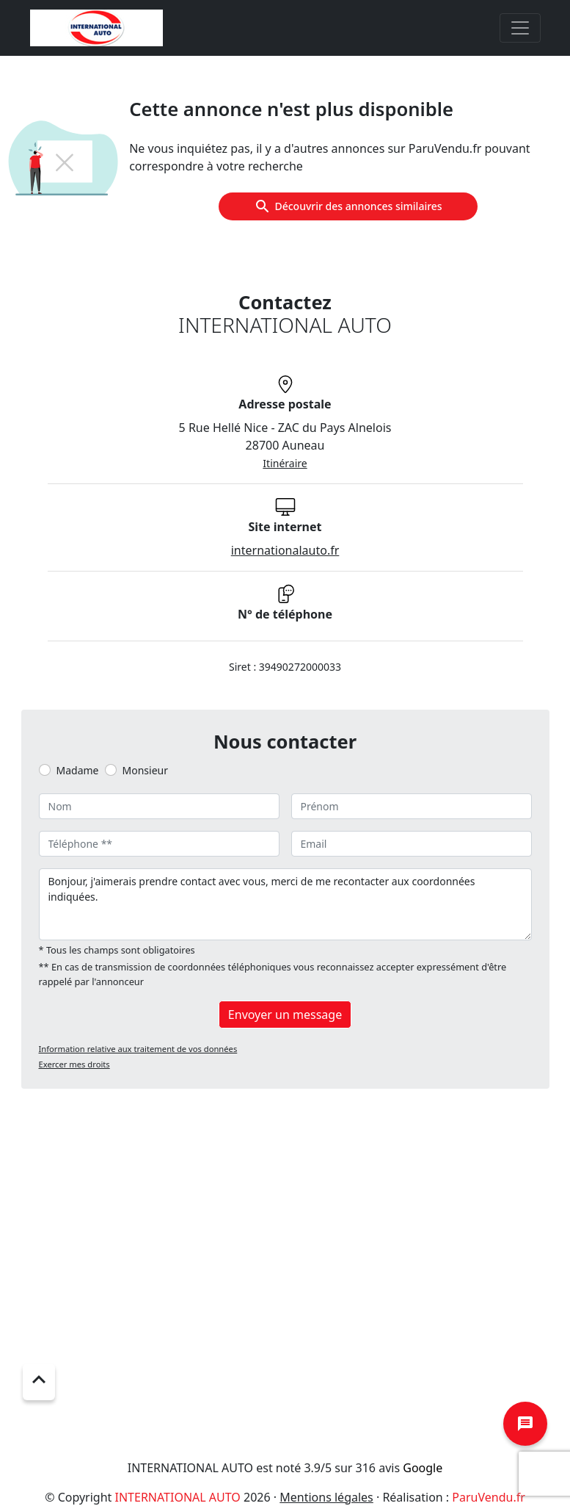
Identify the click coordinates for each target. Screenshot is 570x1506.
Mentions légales (326, 1497)
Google (422, 1468)
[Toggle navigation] (520, 28)
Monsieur (145, 770)
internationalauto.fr (285, 550)
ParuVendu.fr (488, 1497)
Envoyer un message (285, 1014)
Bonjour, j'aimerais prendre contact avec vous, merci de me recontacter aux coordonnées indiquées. (285, 904)
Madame (77, 770)
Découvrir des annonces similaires (348, 206)
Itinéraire (285, 463)
